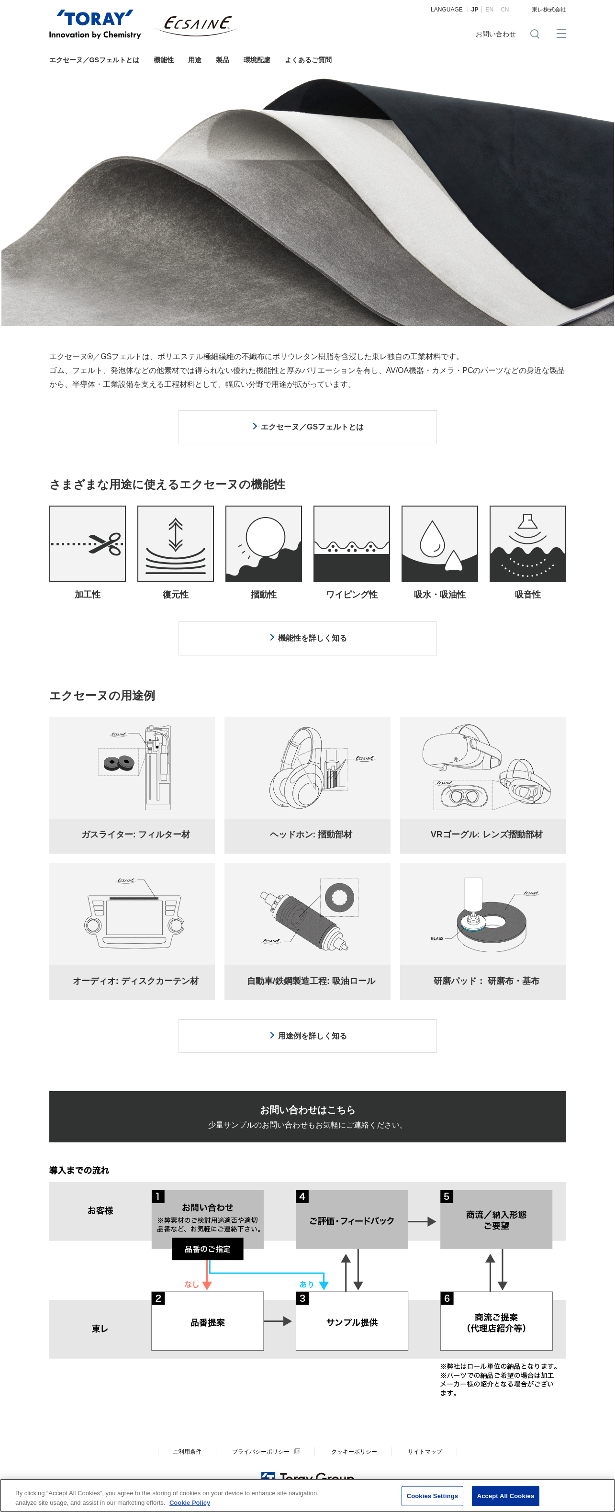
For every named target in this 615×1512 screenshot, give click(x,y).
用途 (194, 60)
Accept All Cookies (506, 1498)
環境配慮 (257, 60)
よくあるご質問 (308, 60)
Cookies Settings (432, 1498)
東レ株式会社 (549, 9)
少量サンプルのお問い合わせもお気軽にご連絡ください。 (307, 1117)
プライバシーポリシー (261, 1451)
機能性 (164, 60)
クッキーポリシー (354, 1451)
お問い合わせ (496, 34)
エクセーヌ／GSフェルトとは (94, 60)
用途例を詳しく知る (312, 1036)
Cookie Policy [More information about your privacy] (189, 1504)
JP (475, 9)
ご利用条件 (187, 1451)
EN (489, 9)
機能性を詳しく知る (312, 638)
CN (505, 9)
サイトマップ (425, 1451)
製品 (222, 60)
